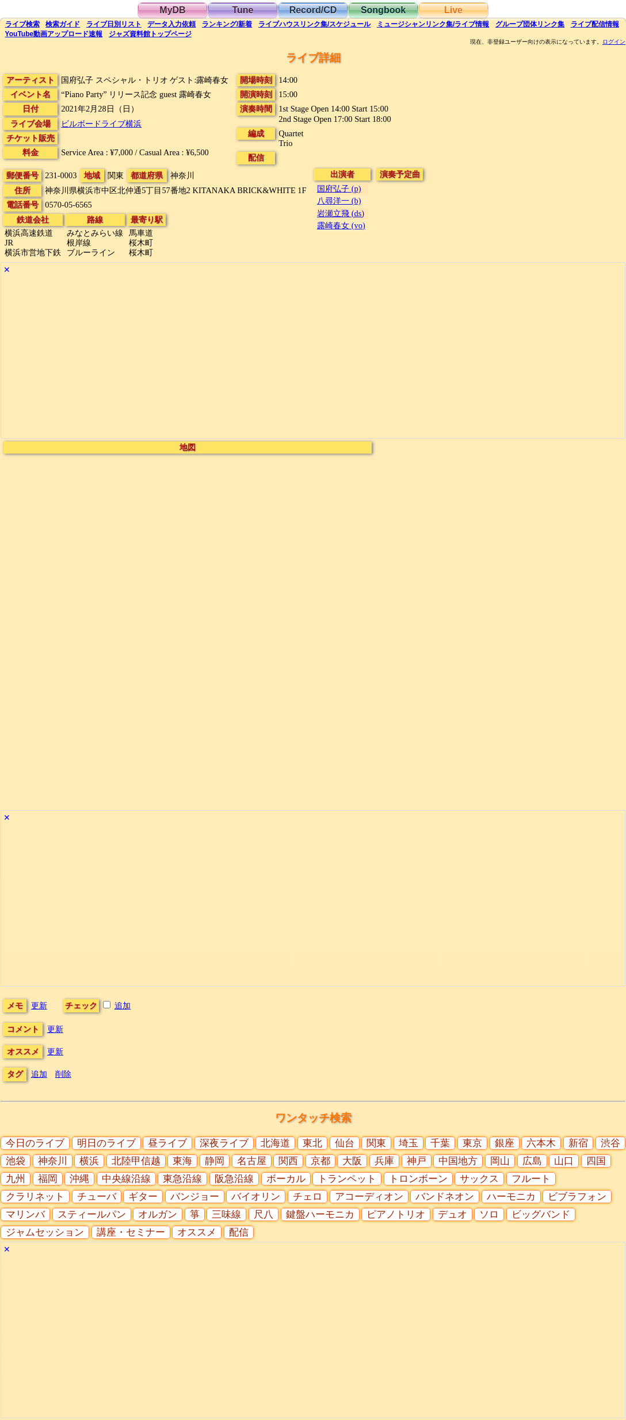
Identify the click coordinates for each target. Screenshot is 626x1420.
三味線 (226, 1214)
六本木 (541, 1143)
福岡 (48, 1178)
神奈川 (52, 1161)
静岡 (214, 1161)
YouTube (54, 34)
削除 (63, 1074)
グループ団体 (529, 24)
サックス (479, 1178)
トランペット (347, 1178)
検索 (22, 24)
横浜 (89, 1161)
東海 (182, 1161)
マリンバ (25, 1214)
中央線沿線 (126, 1178)
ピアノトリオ (396, 1214)
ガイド (62, 24)
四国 (596, 1161)
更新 (39, 1005)
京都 (320, 1161)
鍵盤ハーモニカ (320, 1214)
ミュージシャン (433, 24)
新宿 (578, 1143)
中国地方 (458, 1161)
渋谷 (610, 1143)
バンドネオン (444, 1196)
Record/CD (313, 10)
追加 (122, 1005)
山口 (564, 1161)
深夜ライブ (224, 1143)
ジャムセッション (45, 1232)
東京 (472, 1143)
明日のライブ (106, 1143)
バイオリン (255, 1196)
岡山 (500, 1161)
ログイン (613, 42)
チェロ (307, 1196)
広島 (532, 1161)
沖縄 (79, 1178)
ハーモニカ (511, 1196)
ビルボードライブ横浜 (101, 123)
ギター (143, 1196)
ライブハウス (314, 24)
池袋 (15, 1161)
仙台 (344, 1143)
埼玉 (408, 1143)
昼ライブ (167, 1143)
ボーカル (286, 1178)
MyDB (172, 10)
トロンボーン (418, 1178)
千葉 (440, 1143)
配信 (595, 24)
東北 (312, 1143)
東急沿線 (182, 1178)
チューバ (96, 1196)
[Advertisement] (313, 357)
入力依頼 (171, 24)
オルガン (157, 1214)
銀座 (504, 1143)
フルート (531, 1178)
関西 (288, 1161)
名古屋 (251, 1161)
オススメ (196, 1232)
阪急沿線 (234, 1178)
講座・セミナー (131, 1232)
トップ (150, 34)
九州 (15, 1178)
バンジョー (194, 1196)
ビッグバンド (541, 1214)
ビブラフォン (577, 1196)
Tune (242, 10)
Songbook (383, 10)
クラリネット (35, 1196)
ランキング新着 (227, 24)
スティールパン (92, 1214)
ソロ (489, 1214)
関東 (376, 1143)
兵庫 (384, 1161)
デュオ (452, 1214)
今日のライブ (35, 1143)
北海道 (275, 1143)
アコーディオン (369, 1196)
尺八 (263, 1214)
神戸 (416, 1161)
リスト (114, 24)
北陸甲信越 (136, 1161)
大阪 (352, 1161)
